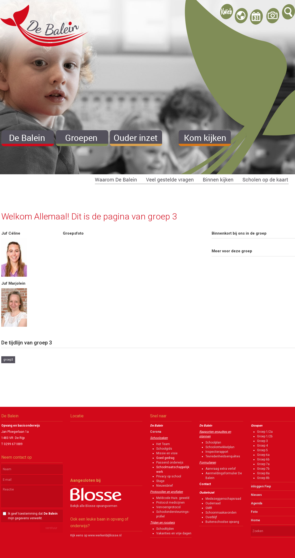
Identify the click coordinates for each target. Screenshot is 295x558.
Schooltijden (165, 529)
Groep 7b (263, 468)
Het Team (163, 444)
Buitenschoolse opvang (222, 522)
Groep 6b (263, 459)
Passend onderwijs (169, 462)
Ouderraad (213, 503)
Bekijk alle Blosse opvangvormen (93, 506)
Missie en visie (167, 453)
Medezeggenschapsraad (223, 499)
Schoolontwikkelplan (219, 447)
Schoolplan (213, 442)
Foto (254, 512)
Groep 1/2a (265, 432)
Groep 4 (262, 445)
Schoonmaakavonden (221, 512)
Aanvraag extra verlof (220, 468)
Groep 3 (262, 441)
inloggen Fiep (261, 486)
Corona (155, 432)
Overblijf (211, 517)
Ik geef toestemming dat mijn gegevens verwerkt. (32, 516)
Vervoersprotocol (168, 507)
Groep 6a (263, 455)
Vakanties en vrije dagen (173, 533)
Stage (160, 481)
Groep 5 (262, 450)
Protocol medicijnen (170, 502)
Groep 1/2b (264, 436)
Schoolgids (164, 448)
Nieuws (256, 495)
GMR (208, 508)
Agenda (256, 503)
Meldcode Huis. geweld (172, 498)
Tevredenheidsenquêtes (222, 456)
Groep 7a (263, 464)
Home (255, 520)
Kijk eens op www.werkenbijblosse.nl (96, 535)
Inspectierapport (216, 452)
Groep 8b (263, 478)
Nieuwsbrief (164, 485)
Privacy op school (168, 476)
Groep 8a (263, 473)
